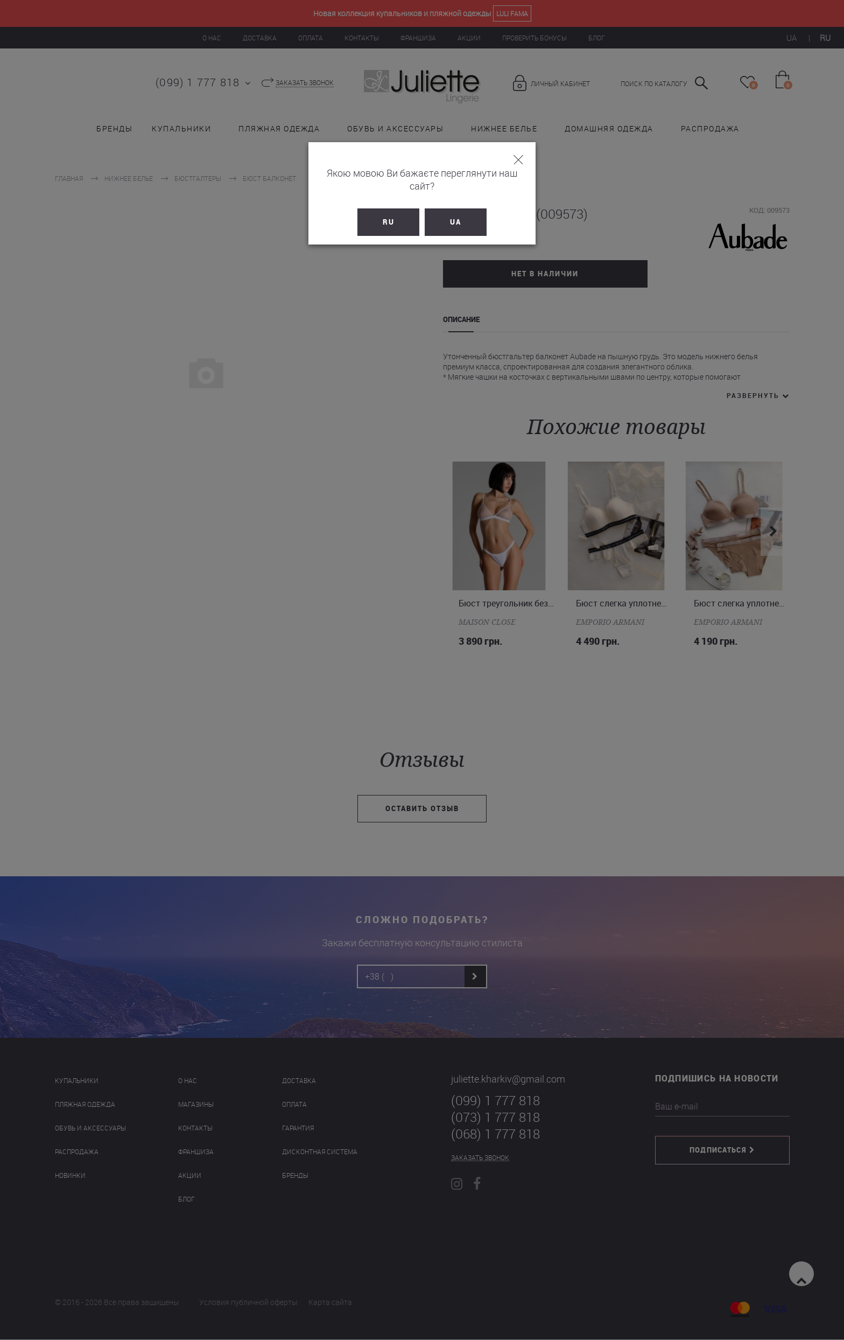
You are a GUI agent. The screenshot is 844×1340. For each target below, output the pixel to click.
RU (389, 209)
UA (455, 209)
